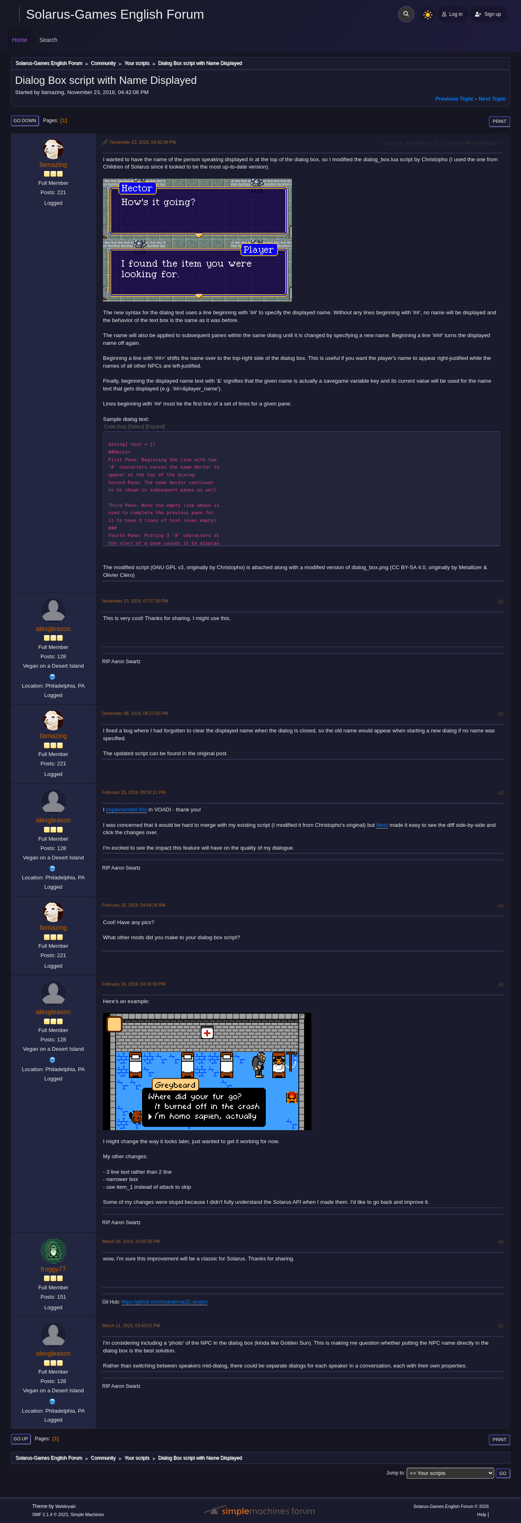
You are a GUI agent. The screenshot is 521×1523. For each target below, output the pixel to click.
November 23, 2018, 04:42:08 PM (143, 142)
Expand (155, 427)
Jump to (395, 1473)
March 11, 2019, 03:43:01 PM (131, 1325)
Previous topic (454, 99)
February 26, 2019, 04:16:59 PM (133, 984)
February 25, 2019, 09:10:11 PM (133, 792)
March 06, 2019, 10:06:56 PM (131, 1241)
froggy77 (53, 1269)
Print (499, 121)
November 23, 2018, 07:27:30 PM (135, 600)
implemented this (126, 809)
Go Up (20, 1438)
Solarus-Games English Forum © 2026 (451, 1506)
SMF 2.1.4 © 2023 (50, 1514)
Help (481, 1514)
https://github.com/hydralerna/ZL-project (164, 1302)
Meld (382, 825)
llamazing (53, 164)
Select (136, 427)
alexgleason (53, 628)
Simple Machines (87, 1514)
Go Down (24, 120)
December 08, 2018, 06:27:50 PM (135, 713)
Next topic (492, 99)
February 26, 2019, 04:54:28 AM (133, 905)
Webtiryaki (65, 1506)
